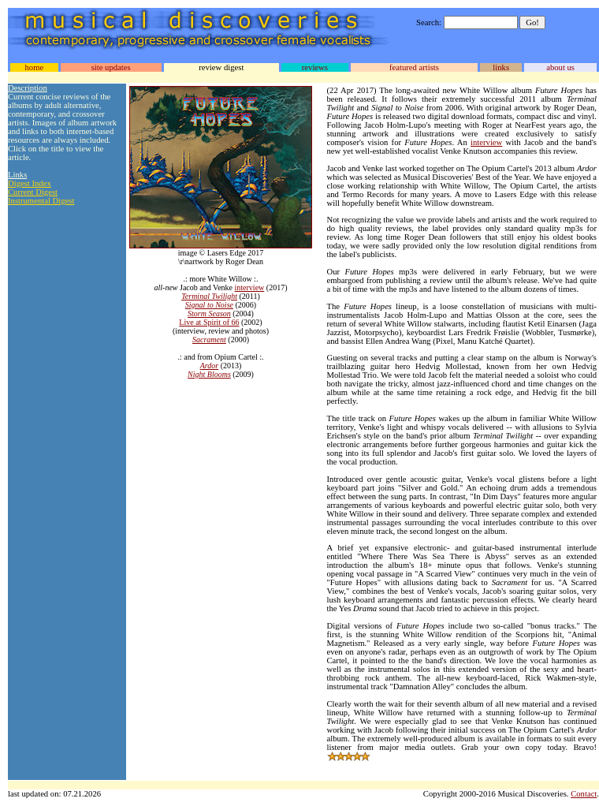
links (501, 67)
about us (560, 67)
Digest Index (29, 183)
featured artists (414, 67)
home (33, 67)
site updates (111, 67)
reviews (315, 67)
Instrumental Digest (41, 200)
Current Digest (33, 192)
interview (250, 287)
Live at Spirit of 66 (209, 322)
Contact (584, 793)
